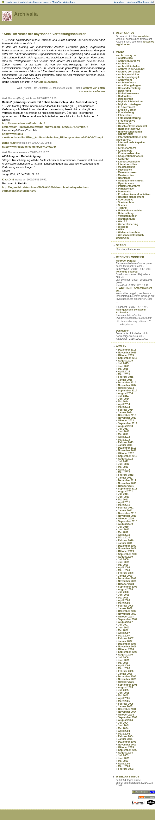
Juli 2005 (123, 690)
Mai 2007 (123, 630)
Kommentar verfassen (92, 91)
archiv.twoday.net (126, 55)
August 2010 (125, 524)
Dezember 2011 (127, 480)
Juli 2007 (123, 624)
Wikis (121, 229)
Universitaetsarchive (130, 210)
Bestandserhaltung (129, 88)
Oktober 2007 (126, 616)
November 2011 (127, 483)
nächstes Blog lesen (138, 2)
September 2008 (127, 586)
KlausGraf (8, 179)
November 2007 (127, 614)
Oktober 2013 (126, 420)
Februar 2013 (126, 442)
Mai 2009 (123, 564)
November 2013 (127, 417)
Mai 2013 (123, 434)
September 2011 (127, 488)
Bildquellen (124, 96)
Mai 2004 (123, 728)
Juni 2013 (123, 431)
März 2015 (124, 374)
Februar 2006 (126, 671)
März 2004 (124, 733)
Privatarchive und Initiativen (134, 194)
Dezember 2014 (127, 382)
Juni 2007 (123, 627)
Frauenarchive (126, 120)
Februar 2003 (126, 769)
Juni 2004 (123, 725)
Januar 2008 (125, 608)
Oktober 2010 (126, 518)
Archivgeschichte (128, 74)
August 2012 (125, 458)
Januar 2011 (125, 510)
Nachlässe (124, 178)
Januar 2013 (125, 445)
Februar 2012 (126, 475)
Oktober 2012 (126, 453)
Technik (122, 207)
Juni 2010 (123, 529)
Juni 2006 (123, 660)
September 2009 (127, 554)
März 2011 (124, 505)
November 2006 (127, 646)
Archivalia (26, 14)
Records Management (131, 197)
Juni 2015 (123, 366)
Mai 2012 (123, 467)
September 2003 (127, 750)
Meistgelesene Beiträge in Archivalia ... (131, 311)
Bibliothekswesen (128, 93)
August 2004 (125, 720)
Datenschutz (125, 98)
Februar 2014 (126, 409)
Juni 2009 (123, 562)
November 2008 (127, 581)
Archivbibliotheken (129, 66)
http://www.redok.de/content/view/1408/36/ (29, 146)
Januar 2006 (125, 673)
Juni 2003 (123, 758)
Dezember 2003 (127, 741)
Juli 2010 (123, 526)
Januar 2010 (125, 543)
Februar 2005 (126, 703)
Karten (122, 145)
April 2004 (124, 731)
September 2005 (127, 684)
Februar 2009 (126, 573)
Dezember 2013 (127, 415)
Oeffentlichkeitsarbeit (130, 180)
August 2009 (125, 556)
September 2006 (127, 652)
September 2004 (127, 717)
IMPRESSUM (125, 134)
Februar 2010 (126, 540)
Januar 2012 (125, 477)
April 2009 (124, 567)
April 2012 (124, 469)
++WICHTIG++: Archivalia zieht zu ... (134, 289)
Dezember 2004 (127, 709)
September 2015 (127, 358)
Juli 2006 (123, 657)
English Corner (127, 109)
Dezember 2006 (127, 643)
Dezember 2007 (127, 611)
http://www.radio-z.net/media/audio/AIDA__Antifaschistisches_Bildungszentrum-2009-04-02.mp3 (52, 135)
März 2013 (124, 439)
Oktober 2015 (126, 355)
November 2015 (127, 352)
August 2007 (125, 622)
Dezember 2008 (127, 578)
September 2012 (127, 456)
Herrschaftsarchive (129, 128)
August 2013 (125, 426)
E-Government (126, 107)
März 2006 (124, 668)
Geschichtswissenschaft (132, 126)
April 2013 (124, 436)
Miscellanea (125, 169)
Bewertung (124, 90)
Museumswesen (127, 172)
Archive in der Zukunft (131, 69)
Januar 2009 (125, 575)
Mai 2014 (123, 401)
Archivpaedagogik (129, 77)
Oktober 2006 (126, 649)
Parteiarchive (126, 188)
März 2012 (124, 472)
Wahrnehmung (126, 218)
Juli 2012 (123, 461)
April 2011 (124, 502)
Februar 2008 (126, 605)
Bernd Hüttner (10, 142)
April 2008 (124, 600)
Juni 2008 (123, 594)
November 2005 (127, 679)
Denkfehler (122, 330)
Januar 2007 (125, 641)
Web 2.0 (122, 221)
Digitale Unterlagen (129, 104)
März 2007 (124, 635)
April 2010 (124, 534)
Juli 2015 (123, 363)
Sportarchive (125, 199)
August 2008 (125, 589)
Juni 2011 (123, 496)
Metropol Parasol (126, 260)
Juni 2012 (123, 464)
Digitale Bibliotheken (130, 101)
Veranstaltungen (127, 215)
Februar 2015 (126, 377)
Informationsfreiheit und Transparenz (131, 138)
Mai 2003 (123, 761)
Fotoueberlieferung (129, 118)
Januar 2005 (125, 706)
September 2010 (127, 521)
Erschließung (126, 112)
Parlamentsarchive (129, 186)
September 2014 (127, 390)
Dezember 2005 (127, 676)
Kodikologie (125, 150)
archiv (23, 2)
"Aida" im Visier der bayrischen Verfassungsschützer (44, 34)
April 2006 (124, 665)
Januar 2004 (125, 739)
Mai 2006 (123, 662)
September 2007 (127, 619)
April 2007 (124, 633)
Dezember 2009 (127, 545)
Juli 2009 (123, 559)
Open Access (126, 183)
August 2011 (125, 491)
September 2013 (127, 423)
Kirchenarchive (127, 148)
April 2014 (124, 404)
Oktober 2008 (126, 584)
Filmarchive (125, 115)
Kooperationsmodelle (130, 156)
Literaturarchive (127, 164)
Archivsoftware (127, 82)
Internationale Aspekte (131, 142)
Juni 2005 (123, 692)
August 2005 (125, 687)
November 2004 (127, 711)
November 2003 (127, 744)
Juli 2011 (123, 494)
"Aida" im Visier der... (63, 2)
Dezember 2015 (127, 349)
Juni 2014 (123, 398)
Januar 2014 (125, 412)
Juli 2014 (123, 396)
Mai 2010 (123, 532)
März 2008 (124, 603)
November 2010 (127, 515)
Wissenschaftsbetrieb (131, 235)
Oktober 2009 (126, 551)
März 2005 (124, 701)
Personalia (124, 191)
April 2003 (124, 763)
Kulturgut (123, 158)
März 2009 (124, 570)
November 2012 (127, 450)
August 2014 (125, 393)
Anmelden (119, 2)
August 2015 (125, 360)
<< (151, 2)
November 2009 (127, 548)
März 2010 (124, 537)
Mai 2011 (123, 499)
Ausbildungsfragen (129, 85)
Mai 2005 (123, 695)
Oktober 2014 (126, 387)
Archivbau (124, 63)
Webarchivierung (128, 224)
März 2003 (124, 766)
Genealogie (124, 123)
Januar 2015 (125, 379)
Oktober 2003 (126, 747)
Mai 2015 (123, 368)
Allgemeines (125, 58)
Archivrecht (125, 79)
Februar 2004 (126, 736)
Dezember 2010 (127, 513)
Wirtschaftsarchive (129, 232)
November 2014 (127, 385)
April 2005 (124, 698)
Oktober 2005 (126, 681)
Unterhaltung (126, 213)
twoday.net (12, 2)
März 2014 (124, 406)
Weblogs (123, 226)
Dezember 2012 (127, 447)
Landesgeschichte (129, 161)
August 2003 (125, 752)
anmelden (143, 36)
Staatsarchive (126, 202)
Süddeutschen (47, 81)
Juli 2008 (123, 592)
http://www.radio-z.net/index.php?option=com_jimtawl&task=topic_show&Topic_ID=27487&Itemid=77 (45, 125)
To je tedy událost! (127, 271)
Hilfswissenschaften (130, 131)
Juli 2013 (123, 428)
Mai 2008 (123, 597)
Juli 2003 (123, 755)
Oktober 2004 (126, 714)
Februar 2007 (126, 638)
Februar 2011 (126, 507)
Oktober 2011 (126, 486)
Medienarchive (126, 167)
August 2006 (125, 654)
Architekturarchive (129, 60)
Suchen (122, 205)
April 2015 (124, 371)
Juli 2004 (123, 722)
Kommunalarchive (129, 153)
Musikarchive (126, 175)
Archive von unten (39, 2)
